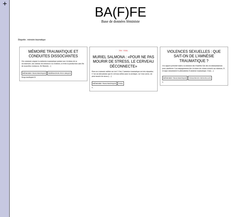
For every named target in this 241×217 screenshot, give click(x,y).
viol (120, 83)
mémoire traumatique (34, 73)
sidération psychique (59, 73)
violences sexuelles (200, 78)
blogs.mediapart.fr (29, 77)
